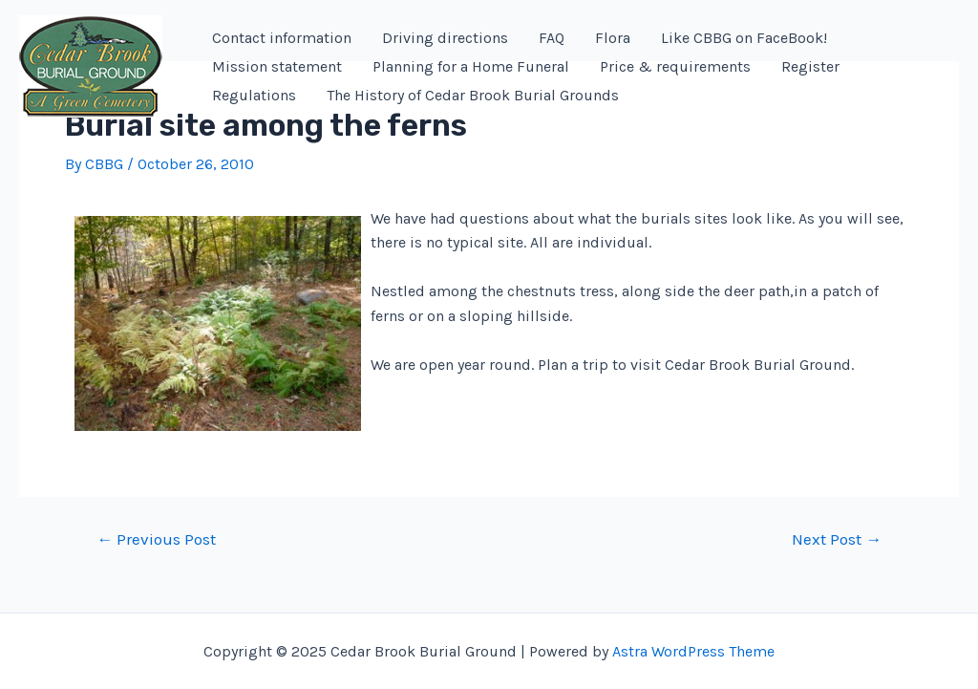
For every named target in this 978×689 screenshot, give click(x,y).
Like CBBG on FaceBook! (744, 38)
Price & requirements (675, 66)
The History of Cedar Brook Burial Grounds (473, 95)
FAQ (551, 38)
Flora (612, 38)
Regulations (254, 95)
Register (810, 66)
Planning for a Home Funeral (470, 66)
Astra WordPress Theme (693, 651)
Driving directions (445, 38)
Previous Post (156, 539)
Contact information (281, 38)
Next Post (837, 539)
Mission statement (277, 66)
